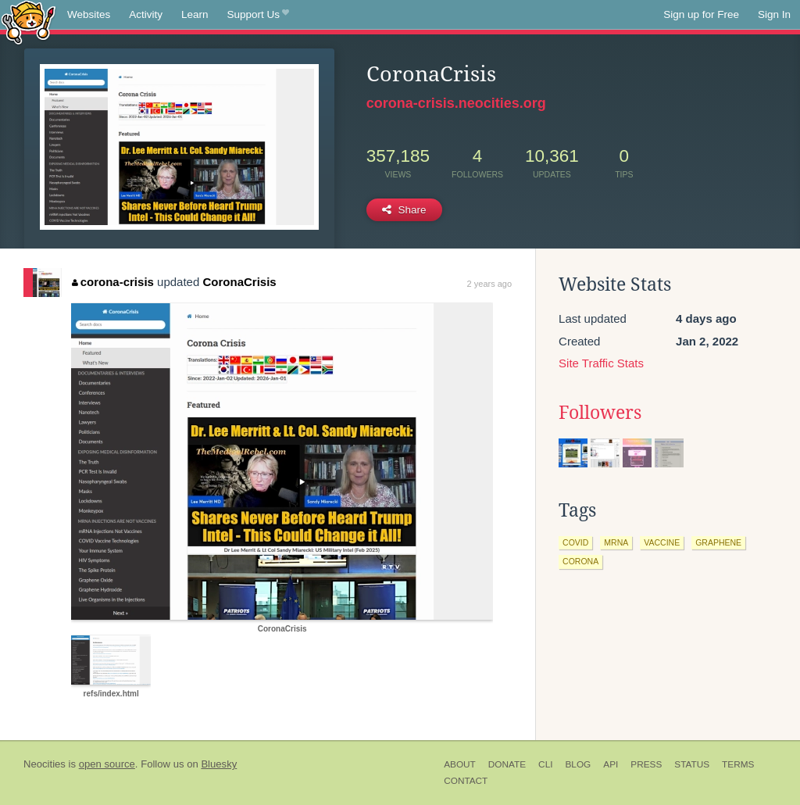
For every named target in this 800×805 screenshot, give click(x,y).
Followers (600, 412)
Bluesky (219, 764)
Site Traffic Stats (601, 363)
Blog (578, 764)
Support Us (258, 15)
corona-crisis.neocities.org (456, 103)
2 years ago (489, 283)
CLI (545, 764)
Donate (507, 764)
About (460, 764)
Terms (738, 764)
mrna (616, 542)
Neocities (44, 764)
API (610, 764)
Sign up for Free (701, 14)
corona (580, 561)
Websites (88, 14)
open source (107, 764)
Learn (195, 14)
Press (646, 764)
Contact (466, 780)
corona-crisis (113, 281)
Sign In (774, 14)
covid (575, 542)
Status (691, 764)
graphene (718, 542)
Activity (145, 14)
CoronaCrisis (239, 281)
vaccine (662, 542)
